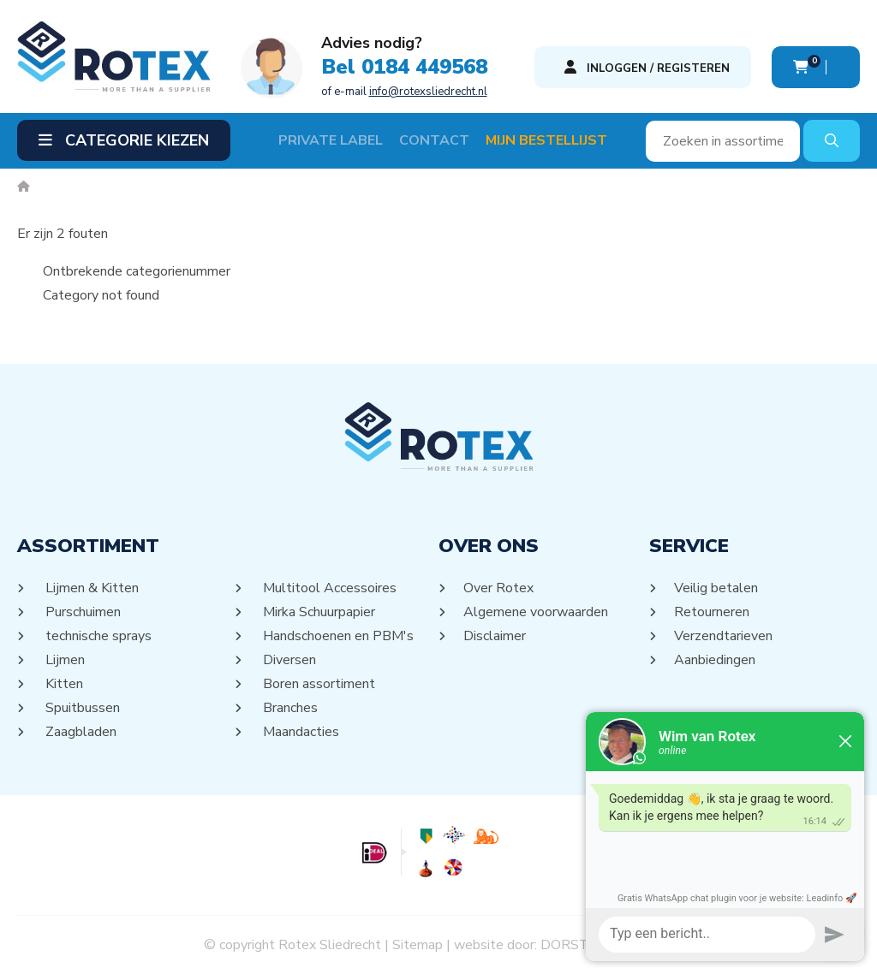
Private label (330, 140)
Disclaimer (495, 636)
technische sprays (97, 636)
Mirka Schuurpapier (317, 612)
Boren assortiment (317, 683)
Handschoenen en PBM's (337, 636)
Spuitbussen (81, 707)
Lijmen (64, 659)
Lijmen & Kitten (91, 588)
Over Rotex (499, 588)
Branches (289, 707)
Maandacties (299, 731)
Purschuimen (82, 612)
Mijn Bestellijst (546, 140)
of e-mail (404, 91)
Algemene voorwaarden (536, 612)
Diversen (288, 659)
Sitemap (417, 944)
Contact (434, 140)
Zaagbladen (79, 731)
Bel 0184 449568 (404, 66)
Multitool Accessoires (328, 588)
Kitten (63, 683)
